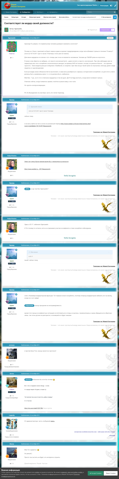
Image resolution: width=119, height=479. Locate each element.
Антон (12, 374)
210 (12, 463)
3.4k (12, 396)
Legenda (12, 415)
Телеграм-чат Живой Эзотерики (104, 132)
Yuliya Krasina (11, 156)
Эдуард (11, 100)
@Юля (27, 189)
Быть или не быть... (28, 31)
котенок (12, 345)
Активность (53, 12)
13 (11, 57)
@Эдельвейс (29, 305)
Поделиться (92, 30)
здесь (53, 421)
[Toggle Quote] (29, 106)
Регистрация (104, 5)
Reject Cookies (111, 473)
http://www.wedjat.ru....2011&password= (37, 169)
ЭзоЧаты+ (39, 12)
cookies (37, 472)
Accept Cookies (96, 473)
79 (11, 364)
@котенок (28, 379)
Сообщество (26, 12)
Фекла (12, 444)
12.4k (11, 122)
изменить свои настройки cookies (72, 472)
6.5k (12, 435)
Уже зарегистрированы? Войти (87, 5)
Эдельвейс (18, 29)
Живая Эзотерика (11, 12)
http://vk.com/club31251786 (33, 408)
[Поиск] (94, 12)
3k (11, 175)
